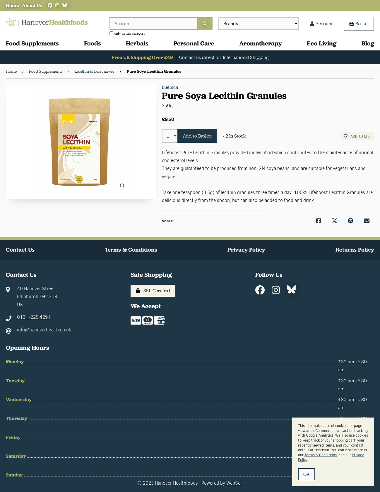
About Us (32, 5)
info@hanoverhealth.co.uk (44, 330)
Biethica (170, 87)
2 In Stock (234, 136)
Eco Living (321, 43)
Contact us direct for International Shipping (223, 57)
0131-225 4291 (34, 317)
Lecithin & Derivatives (94, 71)
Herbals (137, 43)
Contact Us (20, 249)
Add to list (358, 136)
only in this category (127, 33)
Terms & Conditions (131, 249)
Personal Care (194, 43)
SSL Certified (153, 291)
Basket (359, 24)
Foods (92, 43)
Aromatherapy (260, 43)
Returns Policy (355, 249)
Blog (368, 43)
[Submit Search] (205, 23)
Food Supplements (32, 43)
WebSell (234, 483)
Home (12, 5)
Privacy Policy (246, 249)
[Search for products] (153, 23)
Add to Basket (197, 136)
